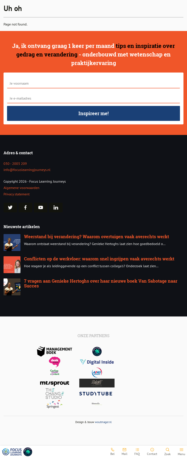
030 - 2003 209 (15, 163)
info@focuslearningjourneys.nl (27, 169)
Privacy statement (17, 194)
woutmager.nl (103, 422)
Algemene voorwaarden (21, 187)
